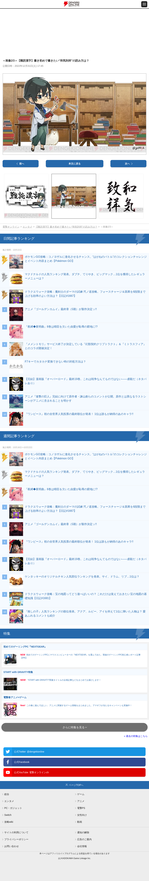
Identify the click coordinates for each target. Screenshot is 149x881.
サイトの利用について (16, 832)
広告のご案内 (84, 839)
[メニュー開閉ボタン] (144, 4)
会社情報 (82, 846)
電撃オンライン (11, 226)
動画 (79, 821)
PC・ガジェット (13, 808)
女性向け (82, 815)
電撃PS (81, 808)
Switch (7, 815)
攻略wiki (8, 821)
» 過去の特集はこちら (136, 736)
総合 (6, 794)
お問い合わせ (11, 846)
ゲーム (80, 794)
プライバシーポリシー (16, 839)
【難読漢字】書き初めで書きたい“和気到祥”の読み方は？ (66, 226)
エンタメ (27, 226)
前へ (21, 163)
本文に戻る (75, 163)
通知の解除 (83, 832)
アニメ (80, 801)
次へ (127, 163)
